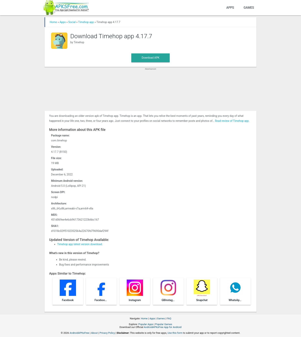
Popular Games (163, 324)
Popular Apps (145, 324)
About (94, 332)
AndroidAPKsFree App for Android (162, 327)
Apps (230, 7)
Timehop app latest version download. (80, 244)
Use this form (175, 332)
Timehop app (86, 22)
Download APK (151, 57)
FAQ (169, 318)
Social (72, 22)
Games (249, 7)
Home (53, 22)
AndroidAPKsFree (79, 332)
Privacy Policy (107, 332)
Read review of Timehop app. (232, 120)
